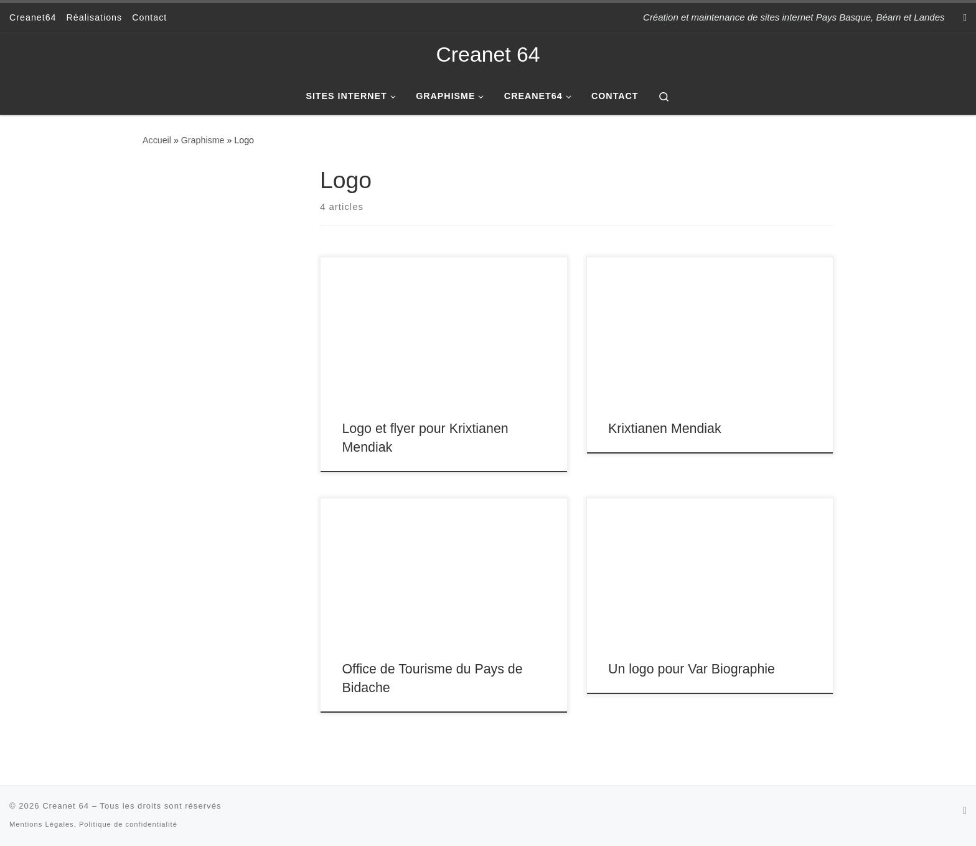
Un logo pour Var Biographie (691, 669)
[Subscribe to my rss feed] (965, 17)
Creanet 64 (65, 805)
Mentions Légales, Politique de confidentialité (93, 824)
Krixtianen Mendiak (664, 428)
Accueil (157, 140)
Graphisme (203, 140)
